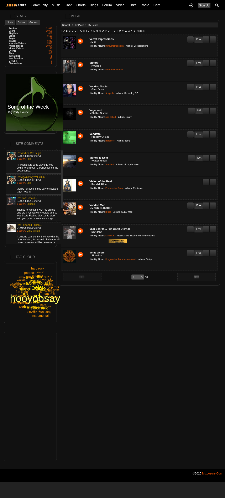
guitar (45, 301)
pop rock (50, 294)
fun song (22, 280)
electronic (31, 306)
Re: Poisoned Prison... (29, 225)
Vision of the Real (100, 181)
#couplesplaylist (51, 290)
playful (15, 295)
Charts (80, 5)
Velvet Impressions (101, 39)
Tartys (149, 259)
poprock (37, 275)
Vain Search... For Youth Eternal (109, 228)
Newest (66, 25)
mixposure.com (212, 473)
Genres (34, 22)
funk (24, 294)
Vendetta (95, 133)
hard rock (28, 277)
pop (36, 302)
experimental (18, 283)
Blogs (94, 5)
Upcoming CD (131, 93)
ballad (53, 292)
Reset (141, 31)
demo (127, 140)
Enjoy (129, 117)
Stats (10, 22)
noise (46, 294)
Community (39, 5)
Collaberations (141, 46)
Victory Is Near (98, 157)
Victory (93, 62)
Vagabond (95, 110)
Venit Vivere (97, 252)
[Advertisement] (30, 396)
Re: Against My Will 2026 (31, 177)
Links (132, 5)
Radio (145, 5)
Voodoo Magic (98, 86)
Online (21, 22)
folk (40, 292)
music (34, 288)
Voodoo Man (97, 205)
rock (36, 295)
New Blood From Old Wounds (140, 235)
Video (120, 5)
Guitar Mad (126, 212)
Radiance (138, 188)
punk (28, 302)
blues (23, 288)
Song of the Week (28, 107)
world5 (32, 283)
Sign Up (204, 5)
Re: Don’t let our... (27, 198)
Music (56, 5)
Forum (107, 5)
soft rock (36, 311)
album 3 (48, 277)
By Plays (79, 25)
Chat (68, 5)
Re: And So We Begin (29, 153)
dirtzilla (24, 296)
